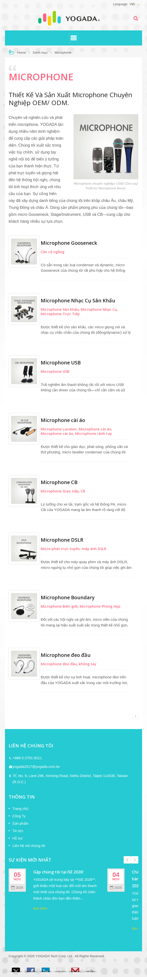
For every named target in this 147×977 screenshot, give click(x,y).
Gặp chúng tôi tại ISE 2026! (58, 872)
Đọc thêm (40, 908)
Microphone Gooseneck (69, 243)
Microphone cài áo (63, 420)
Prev (127, 860)
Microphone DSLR (62, 539)
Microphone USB (61, 362)
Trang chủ (20, 809)
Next (134, 860)
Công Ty (18, 816)
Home (21, 52)
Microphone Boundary (68, 597)
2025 (17, 887)
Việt (132, 4)
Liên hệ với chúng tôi (28, 846)
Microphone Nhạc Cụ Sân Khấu (78, 300)
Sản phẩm (20, 823)
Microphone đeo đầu (66, 655)
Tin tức (17, 831)
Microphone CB (59, 482)
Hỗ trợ (17, 838)
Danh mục (40, 52)
